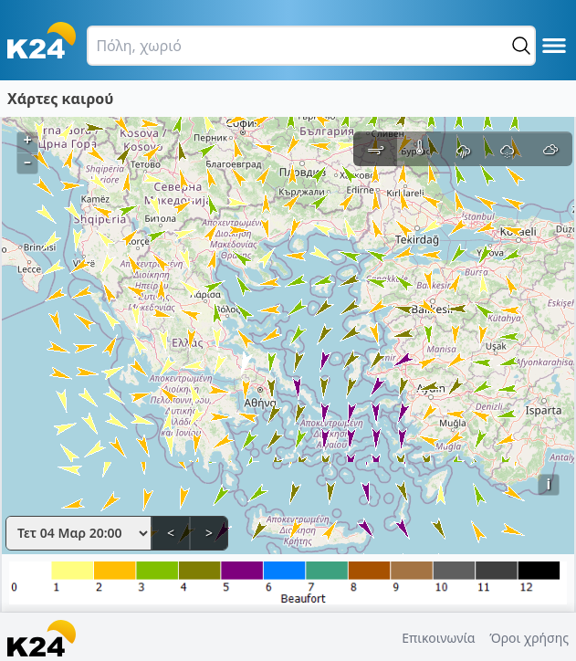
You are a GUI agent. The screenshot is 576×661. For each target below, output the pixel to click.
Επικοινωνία (438, 637)
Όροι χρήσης (529, 637)
